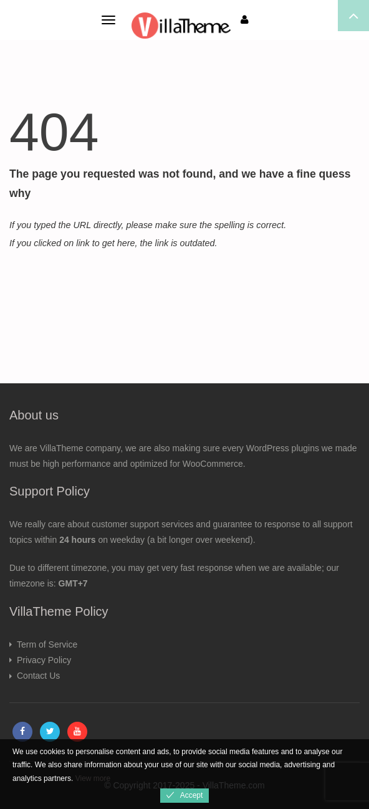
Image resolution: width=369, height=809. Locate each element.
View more (92, 778)
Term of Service (47, 644)
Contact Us (38, 676)
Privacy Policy (44, 660)
